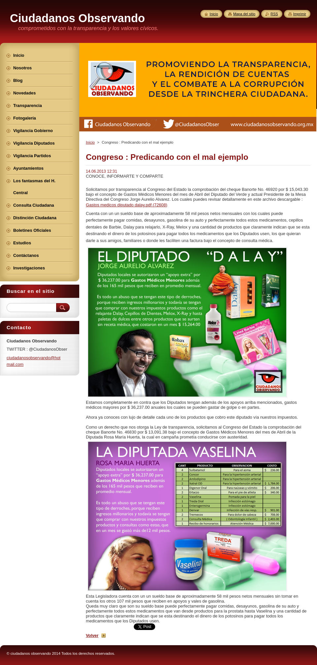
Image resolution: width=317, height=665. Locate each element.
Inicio (90, 142)
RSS (274, 14)
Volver (92, 635)
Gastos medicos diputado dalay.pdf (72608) (126, 204)
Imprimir (299, 14)
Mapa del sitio (244, 14)
